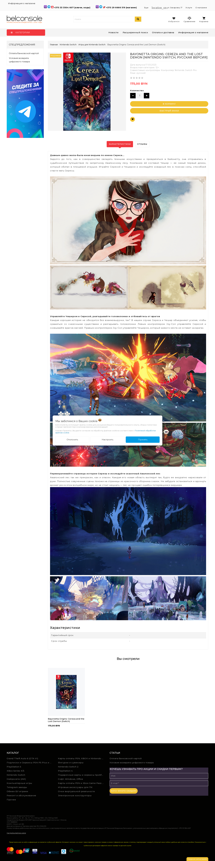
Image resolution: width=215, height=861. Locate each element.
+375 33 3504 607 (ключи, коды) (72, 7)
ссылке (128, 845)
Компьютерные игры (19, 783)
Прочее (11, 799)
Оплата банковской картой (24, 53)
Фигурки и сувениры (71, 762)
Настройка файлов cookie (16, 833)
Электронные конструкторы (75, 795)
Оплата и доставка (163, 32)
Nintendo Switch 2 (68, 766)
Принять (142, 439)
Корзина (203, 20)
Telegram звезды (17, 787)
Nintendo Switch (16, 775)
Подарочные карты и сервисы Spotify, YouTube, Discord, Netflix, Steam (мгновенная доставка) (81, 775)
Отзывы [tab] (142, 144)
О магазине (201, 7)
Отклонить (72, 439)
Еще (146, 7)
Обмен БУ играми (17, 791)
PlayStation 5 (14, 766)
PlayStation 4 (65, 770)
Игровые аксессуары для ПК (75, 787)
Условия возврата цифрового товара (19, 60)
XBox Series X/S (15, 770)
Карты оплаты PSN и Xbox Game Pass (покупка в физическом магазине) (81, 783)
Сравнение (189, 19)
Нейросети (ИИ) (16, 779)
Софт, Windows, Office (70, 779)
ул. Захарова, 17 (167, 7)
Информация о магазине (193, 32)
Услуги (189, 7)
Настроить (107, 439)
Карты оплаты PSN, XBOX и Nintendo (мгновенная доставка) (81, 758)
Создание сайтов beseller (197, 859)
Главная (54, 44)
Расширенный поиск (135, 32)
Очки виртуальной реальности (76, 791)
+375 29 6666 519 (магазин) (121, 7)
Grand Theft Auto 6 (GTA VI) (22, 758)
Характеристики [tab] (120, 144)
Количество (137, 90)
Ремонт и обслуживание (21, 795)
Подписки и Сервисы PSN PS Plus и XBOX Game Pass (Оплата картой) (30, 762)
